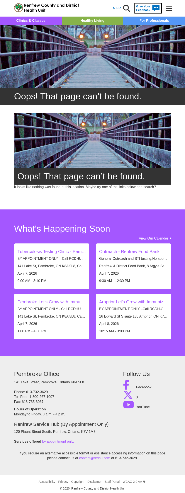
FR (118, 8)
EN (112, 8)
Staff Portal (112, 481)
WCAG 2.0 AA (134, 481)
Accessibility (47, 481)
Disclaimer (94, 481)
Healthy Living (92, 20)
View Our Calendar (155, 238)
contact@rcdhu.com (94, 458)
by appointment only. (58, 441)
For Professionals (154, 20)
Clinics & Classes (30, 20)
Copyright (77, 481)
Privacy (63, 481)
